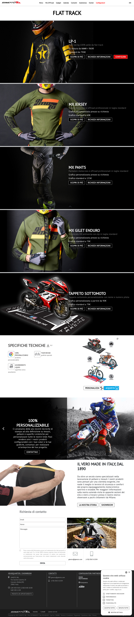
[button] (3, 428)
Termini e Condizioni (67, 615)
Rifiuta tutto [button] (124, 607)
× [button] (129, 572)
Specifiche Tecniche (26, 344)
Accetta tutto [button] (109, 607)
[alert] (116, 592)
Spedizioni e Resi (86, 615)
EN (130, 2)
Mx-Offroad (49, 2)
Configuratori (100, 2)
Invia (42, 562)
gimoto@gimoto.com (75, 559)
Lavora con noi (52, 611)
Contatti (74, 2)
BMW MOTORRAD (83, 577)
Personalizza (92, 387)
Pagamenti (77, 615)
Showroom (107, 504)
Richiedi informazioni (99, 56)
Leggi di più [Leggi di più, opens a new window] (118, 589)
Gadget (58, 2)
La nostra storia (88, 504)
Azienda (66, 2)
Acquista (110, 387)
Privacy (94, 615)
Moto (41, 2)
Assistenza (83, 2)
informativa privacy (39, 550)
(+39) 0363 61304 (91, 559)
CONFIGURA (120, 56)
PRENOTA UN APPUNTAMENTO (22, 593)
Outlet (91, 2)
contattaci (32, 451)
